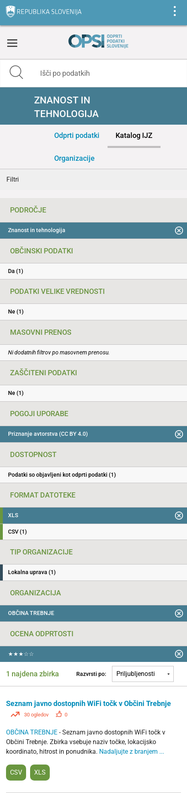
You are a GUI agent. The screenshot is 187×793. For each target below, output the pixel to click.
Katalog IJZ (134, 135)
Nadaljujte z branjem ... (131, 751)
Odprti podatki (77, 135)
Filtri (12, 179)
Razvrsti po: (91, 674)
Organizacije (74, 158)
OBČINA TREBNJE (32, 732)
